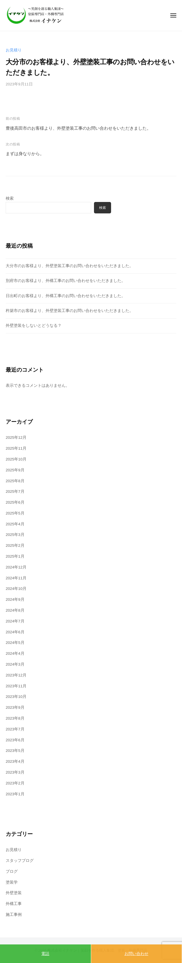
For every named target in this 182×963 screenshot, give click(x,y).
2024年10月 (16, 588)
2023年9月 (15, 707)
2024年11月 (16, 578)
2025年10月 (16, 459)
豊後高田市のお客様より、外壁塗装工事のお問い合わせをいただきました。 (78, 128)
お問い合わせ (136, 953)
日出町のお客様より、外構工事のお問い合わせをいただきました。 (65, 296)
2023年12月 (16, 675)
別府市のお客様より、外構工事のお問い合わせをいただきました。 (65, 281)
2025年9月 (15, 470)
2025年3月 (15, 534)
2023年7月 (15, 729)
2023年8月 (15, 718)
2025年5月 (15, 513)
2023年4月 (15, 761)
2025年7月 (15, 491)
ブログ (12, 871)
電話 (45, 953)
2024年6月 (15, 632)
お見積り (14, 50)
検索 (10, 198)
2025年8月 (15, 481)
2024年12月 (16, 567)
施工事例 (14, 914)
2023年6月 (15, 740)
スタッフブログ (20, 860)
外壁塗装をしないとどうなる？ (34, 325)
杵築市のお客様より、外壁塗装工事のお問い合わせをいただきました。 (69, 311)
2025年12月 (16, 437)
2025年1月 (15, 556)
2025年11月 (16, 448)
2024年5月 (15, 642)
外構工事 (14, 904)
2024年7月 (15, 621)
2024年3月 (15, 664)
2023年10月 (16, 696)
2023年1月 (15, 794)
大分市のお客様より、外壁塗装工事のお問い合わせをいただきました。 (69, 266)
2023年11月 (16, 686)
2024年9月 (15, 599)
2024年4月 (15, 653)
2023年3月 (15, 772)
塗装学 (12, 882)
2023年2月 (15, 783)
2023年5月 (15, 750)
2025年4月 (15, 524)
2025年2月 (15, 545)
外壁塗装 (14, 893)
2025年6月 (15, 502)
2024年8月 (15, 610)
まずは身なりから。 (25, 153)
